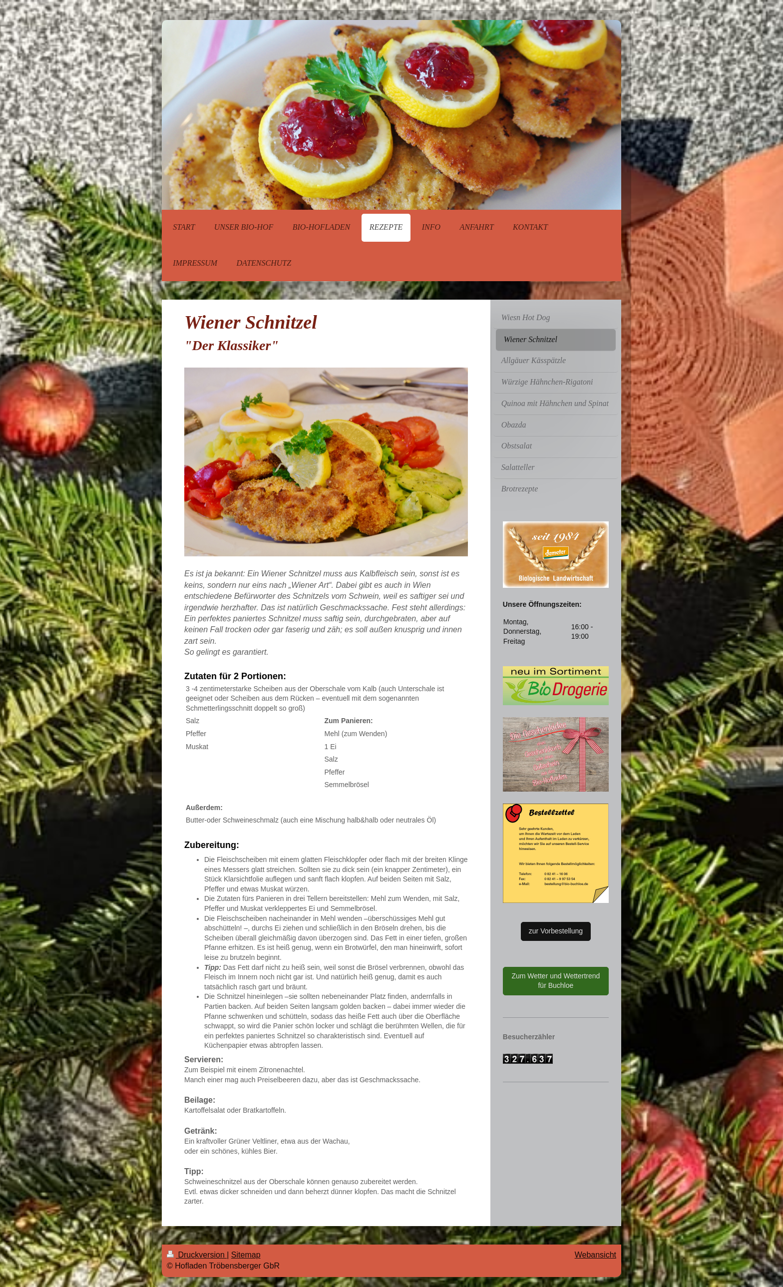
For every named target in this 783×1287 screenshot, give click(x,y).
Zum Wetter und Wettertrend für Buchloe (555, 981)
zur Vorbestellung (556, 931)
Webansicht (595, 1255)
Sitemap (246, 1255)
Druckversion (197, 1255)
